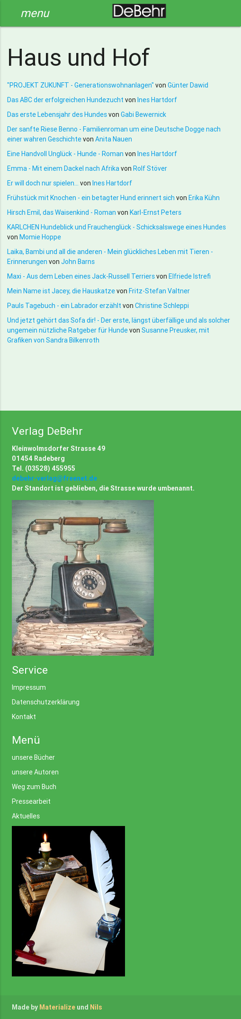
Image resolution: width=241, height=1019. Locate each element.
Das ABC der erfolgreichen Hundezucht (66, 100)
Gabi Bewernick (143, 114)
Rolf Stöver (150, 168)
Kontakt (24, 716)
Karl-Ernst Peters (155, 212)
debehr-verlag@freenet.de (54, 478)
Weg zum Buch (34, 786)
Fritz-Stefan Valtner (159, 291)
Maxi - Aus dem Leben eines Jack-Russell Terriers (81, 276)
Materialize (57, 1007)
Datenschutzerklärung (46, 702)
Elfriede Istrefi (190, 276)
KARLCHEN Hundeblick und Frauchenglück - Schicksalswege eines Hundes (116, 227)
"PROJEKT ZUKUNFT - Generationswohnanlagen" (81, 85)
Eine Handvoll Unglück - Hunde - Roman (66, 153)
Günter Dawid (188, 85)
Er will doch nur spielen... (43, 183)
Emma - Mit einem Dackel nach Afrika (64, 168)
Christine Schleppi (162, 305)
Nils (96, 1007)
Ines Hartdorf (157, 100)
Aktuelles (26, 816)
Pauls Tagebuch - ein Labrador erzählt (65, 305)
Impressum (29, 687)
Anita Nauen (113, 139)
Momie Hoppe (40, 237)
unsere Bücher (33, 757)
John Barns (78, 261)
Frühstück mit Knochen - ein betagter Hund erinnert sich (91, 197)
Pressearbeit (31, 801)
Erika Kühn (204, 197)
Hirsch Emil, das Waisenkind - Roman (62, 212)
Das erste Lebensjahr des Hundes (57, 114)
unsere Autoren (35, 772)
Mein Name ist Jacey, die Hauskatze (61, 291)
